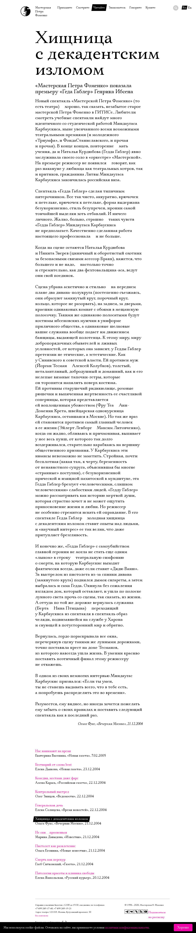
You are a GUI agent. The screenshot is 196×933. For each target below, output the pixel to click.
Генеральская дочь (49, 805)
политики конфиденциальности (127, 927)
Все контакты (41, 915)
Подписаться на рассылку (150, 912)
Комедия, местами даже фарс (56, 778)
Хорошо (183, 927)
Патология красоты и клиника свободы (64, 873)
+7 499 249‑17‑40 (44, 908)
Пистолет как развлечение (55, 846)
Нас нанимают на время (53, 751)
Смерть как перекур (50, 860)
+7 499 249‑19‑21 (62, 908)
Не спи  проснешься (51, 833)
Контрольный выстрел (52, 792)
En (190, 7)
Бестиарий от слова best (53, 765)
